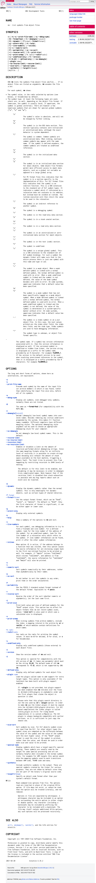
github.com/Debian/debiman (30, 879)
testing (72, 39)
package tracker (76, 17)
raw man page (75, 21)
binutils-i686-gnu (19, 7)
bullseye (10, 7)
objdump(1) (18, 825)
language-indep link (77, 14)
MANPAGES (10, 1)
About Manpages (20, 4)
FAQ (30, 4)
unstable (73, 43)
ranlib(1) (29, 825)
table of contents (77, 26)
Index (9, 4)
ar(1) (10, 825)
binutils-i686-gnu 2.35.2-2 (46, 868)
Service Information (42, 4)
